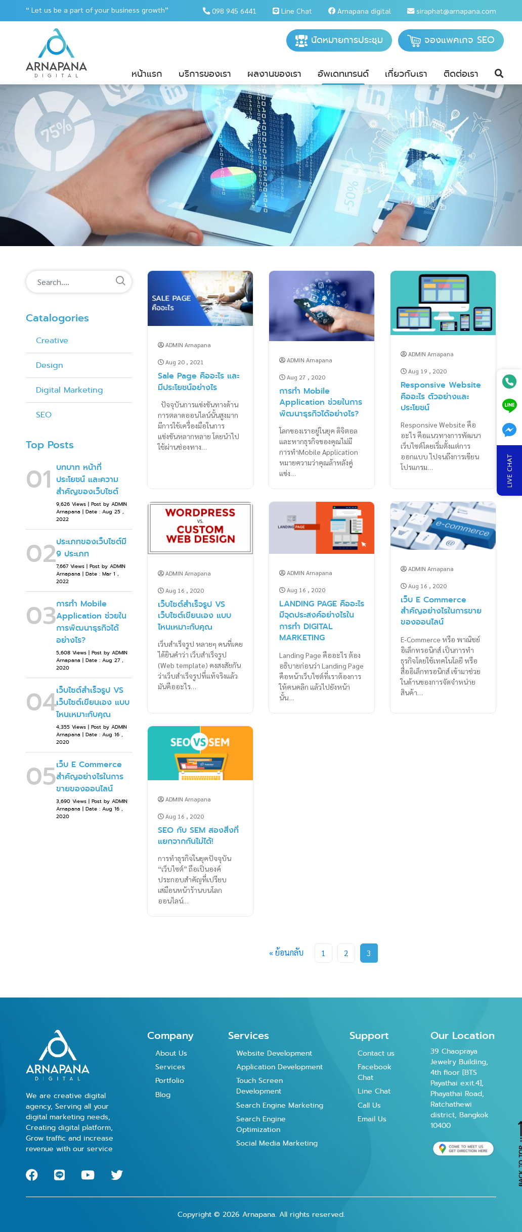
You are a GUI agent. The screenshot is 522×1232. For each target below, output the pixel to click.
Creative (52, 340)
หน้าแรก (147, 73)
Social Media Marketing (277, 1143)
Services (170, 1067)
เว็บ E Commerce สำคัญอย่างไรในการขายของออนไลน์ (89, 776)
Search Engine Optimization (261, 1124)
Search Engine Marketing (279, 1105)
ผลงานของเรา (274, 73)
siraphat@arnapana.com (451, 10)
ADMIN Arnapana (184, 345)
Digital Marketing (69, 390)
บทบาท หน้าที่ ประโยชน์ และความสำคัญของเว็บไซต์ (87, 479)
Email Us (372, 1119)
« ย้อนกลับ (286, 952)
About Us (171, 1053)
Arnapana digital (359, 10)
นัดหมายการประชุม (339, 40)
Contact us (376, 1053)
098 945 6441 (229, 10)
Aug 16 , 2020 (181, 590)
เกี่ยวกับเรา (406, 73)
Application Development (279, 1067)
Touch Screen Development (259, 1085)
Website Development (274, 1053)
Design (49, 365)
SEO (44, 414)
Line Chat (292, 10)
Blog (162, 1094)
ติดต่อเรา (461, 73)
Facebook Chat (375, 1072)
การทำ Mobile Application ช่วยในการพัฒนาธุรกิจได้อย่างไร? (91, 622)
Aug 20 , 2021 (181, 362)
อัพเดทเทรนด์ (343, 73)
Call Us (369, 1105)
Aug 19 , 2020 (424, 371)
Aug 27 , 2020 (302, 377)
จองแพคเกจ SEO (451, 40)
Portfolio (169, 1080)
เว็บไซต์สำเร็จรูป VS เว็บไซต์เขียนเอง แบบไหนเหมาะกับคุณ (92, 702)
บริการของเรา (205, 73)
